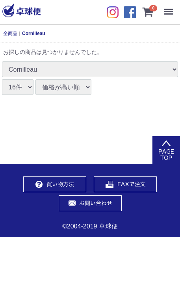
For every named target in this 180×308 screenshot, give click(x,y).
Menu (170, 8)
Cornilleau (33, 33)
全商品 (10, 33)
